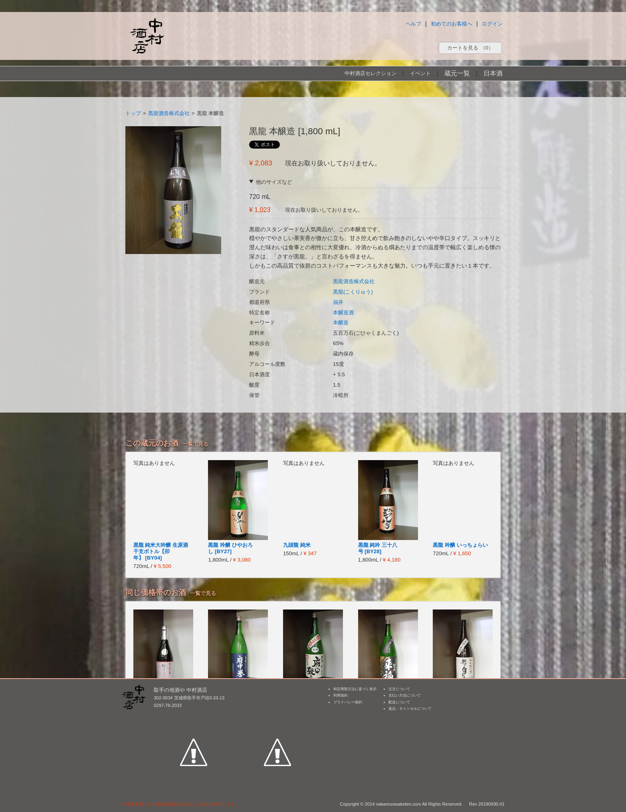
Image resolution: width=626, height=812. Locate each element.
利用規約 (340, 695)
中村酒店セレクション (370, 73)
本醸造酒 (343, 313)
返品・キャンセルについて (410, 709)
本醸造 (341, 323)
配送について (399, 702)
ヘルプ (413, 24)
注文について (399, 689)
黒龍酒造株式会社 (169, 113)
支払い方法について (404, 695)
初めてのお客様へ (451, 24)
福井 (338, 302)
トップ (133, 113)
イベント (420, 73)
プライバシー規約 (347, 702)
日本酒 (493, 73)
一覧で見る (195, 444)
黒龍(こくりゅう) (353, 292)
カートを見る (470, 48)
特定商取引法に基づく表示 (354, 689)
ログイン (492, 24)
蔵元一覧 (457, 73)
